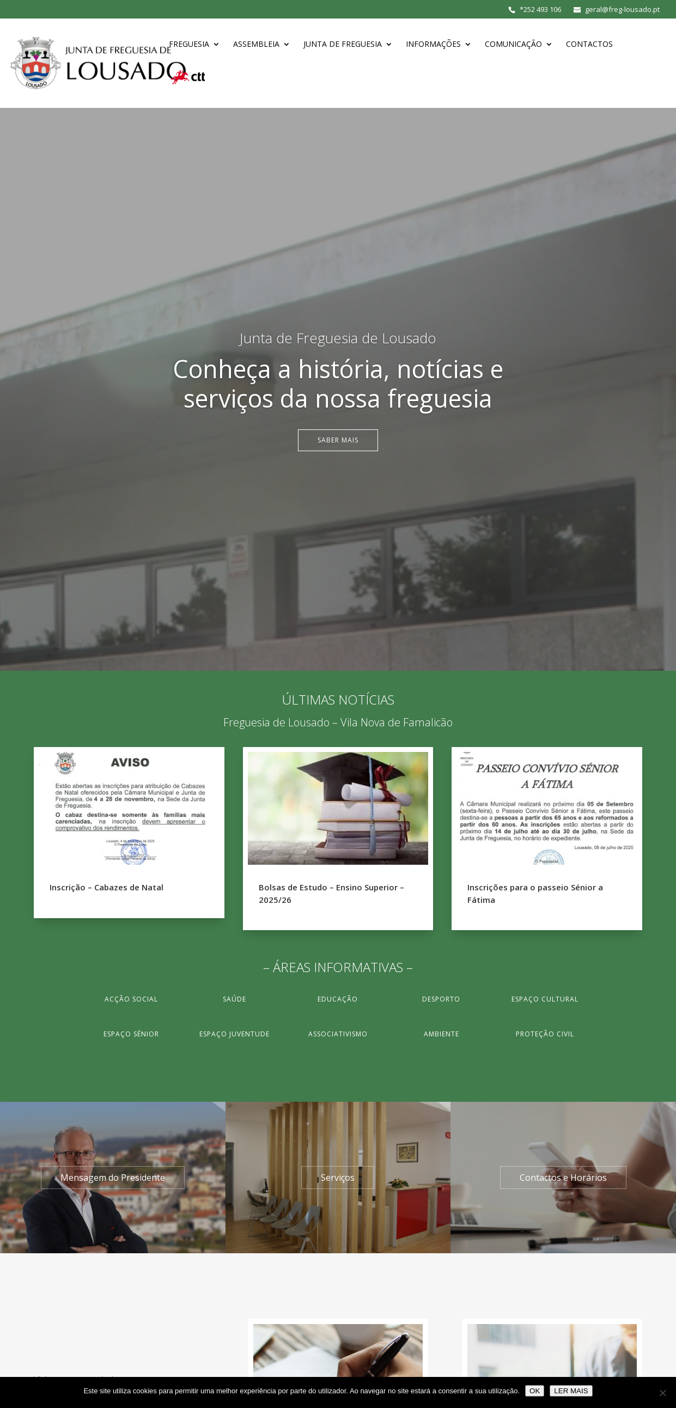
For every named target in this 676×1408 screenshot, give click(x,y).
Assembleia (256, 44)
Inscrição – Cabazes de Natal (106, 887)
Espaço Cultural (544, 999)
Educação (338, 999)
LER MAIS (571, 1391)
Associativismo (338, 1034)
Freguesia (189, 44)
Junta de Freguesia (342, 44)
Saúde (234, 999)
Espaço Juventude (234, 1034)
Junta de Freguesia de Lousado (338, 338)
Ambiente (441, 1034)
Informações (433, 44)
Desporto (441, 999)
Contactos (589, 44)
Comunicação (513, 44)
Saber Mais (338, 440)
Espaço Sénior (131, 1034)
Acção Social (131, 999)
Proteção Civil (545, 1034)
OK (534, 1391)
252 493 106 (542, 9)
